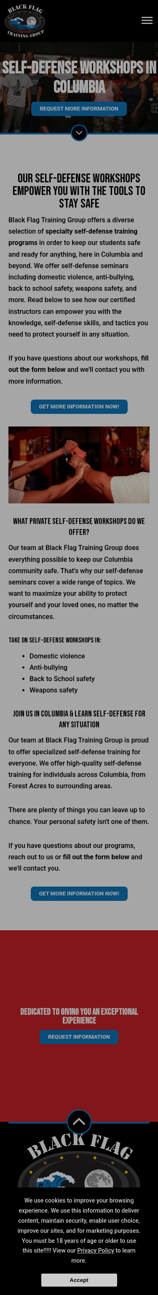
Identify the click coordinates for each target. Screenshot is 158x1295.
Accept (79, 1280)
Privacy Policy (95, 1250)
